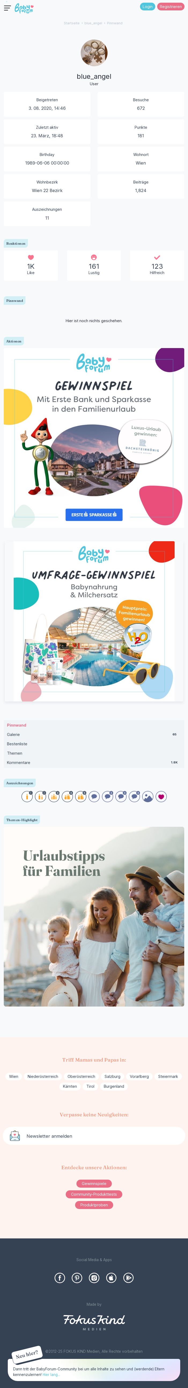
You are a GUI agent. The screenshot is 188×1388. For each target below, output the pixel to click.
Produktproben (94, 1205)
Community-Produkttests (94, 1194)
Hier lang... (51, 1375)
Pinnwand (16, 725)
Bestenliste (17, 744)
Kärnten (70, 1086)
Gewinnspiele (94, 1183)
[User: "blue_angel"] (94, 63)
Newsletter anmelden (49, 1136)
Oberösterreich (81, 1076)
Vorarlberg (139, 1076)
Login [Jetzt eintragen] (148, 6)
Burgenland (114, 1086)
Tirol (90, 1086)
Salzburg (112, 1076)
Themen (14, 753)
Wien (13, 1076)
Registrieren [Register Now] (171, 6)
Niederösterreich (43, 1076)
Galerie (94, 735)
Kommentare (94, 763)
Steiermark (168, 1076)
